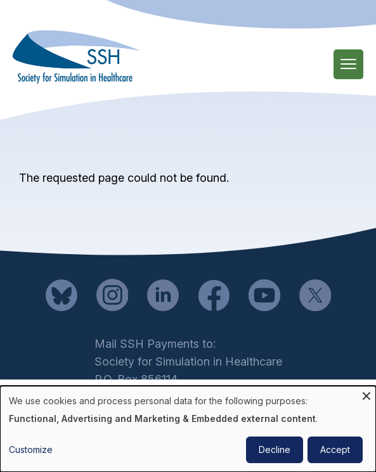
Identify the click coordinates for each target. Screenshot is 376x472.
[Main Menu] (348, 64)
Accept (335, 449)
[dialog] (188, 429)
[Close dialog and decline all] (366, 394)
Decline (274, 449)
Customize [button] (31, 449)
